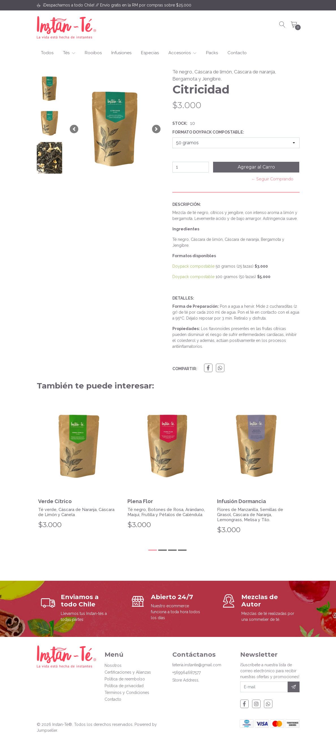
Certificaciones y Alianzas (128, 672)
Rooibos (93, 52)
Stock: (179, 123)
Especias (150, 52)
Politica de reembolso (125, 679)
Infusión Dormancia (241, 501)
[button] (74, 129)
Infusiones (121, 52)
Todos (47, 52)
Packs (212, 52)
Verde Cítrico (55, 501)
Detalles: (183, 298)
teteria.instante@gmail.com (196, 665)
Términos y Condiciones (127, 692)
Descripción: (186, 204)
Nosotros (113, 665)
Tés (69, 52)
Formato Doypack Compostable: (208, 132)
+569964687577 (186, 672)
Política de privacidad (124, 686)
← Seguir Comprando (272, 179)
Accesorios (182, 52)
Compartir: (184, 368)
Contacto (237, 52)
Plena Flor (140, 501)
